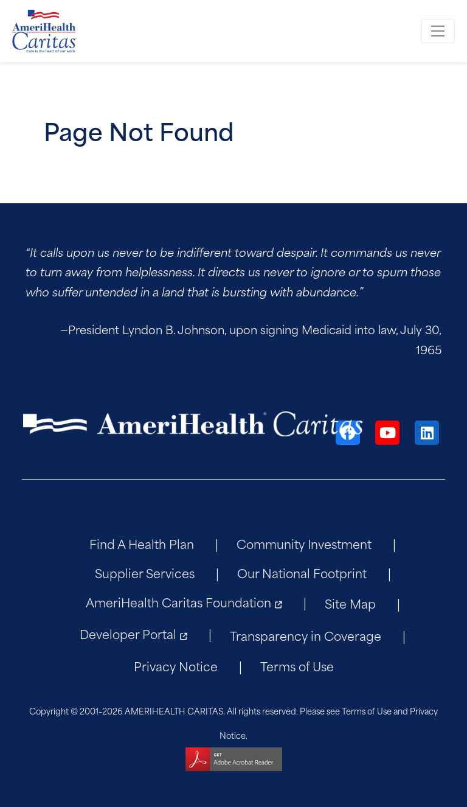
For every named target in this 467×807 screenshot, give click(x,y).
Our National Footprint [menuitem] (302, 572)
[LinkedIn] (427, 433)
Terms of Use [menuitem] (297, 665)
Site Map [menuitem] (350, 602)
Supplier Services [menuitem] (145, 572)
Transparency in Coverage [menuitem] (305, 635)
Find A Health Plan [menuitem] (141, 543)
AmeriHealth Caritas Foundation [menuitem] (178, 601)
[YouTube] (387, 433)
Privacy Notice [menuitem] (176, 665)
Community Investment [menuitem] (304, 543)
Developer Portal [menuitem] (128, 633)
